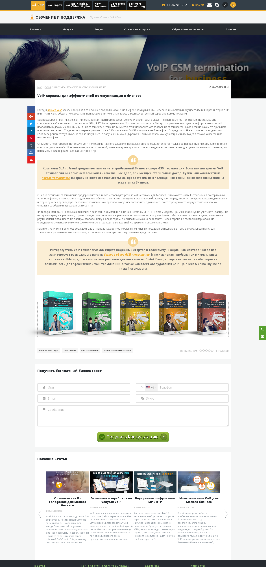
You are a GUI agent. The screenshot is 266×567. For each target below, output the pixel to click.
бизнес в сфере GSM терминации (127, 254)
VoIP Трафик (70, 351)
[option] (67, 507)
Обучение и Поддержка (60, 17)
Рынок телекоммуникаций (117, 351)
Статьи (48, 87)
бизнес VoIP (54, 110)
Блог (39, 87)
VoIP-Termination (90, 351)
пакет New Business (56, 177)
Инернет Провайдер (48, 351)
